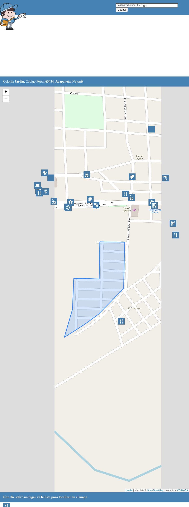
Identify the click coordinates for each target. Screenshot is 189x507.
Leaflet (129, 490)
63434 (49, 81)
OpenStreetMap (155, 490)
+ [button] (5, 92)
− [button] (5, 99)
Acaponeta (63, 81)
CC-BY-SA (182, 490)
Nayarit (77, 81)
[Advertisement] (104, 46)
